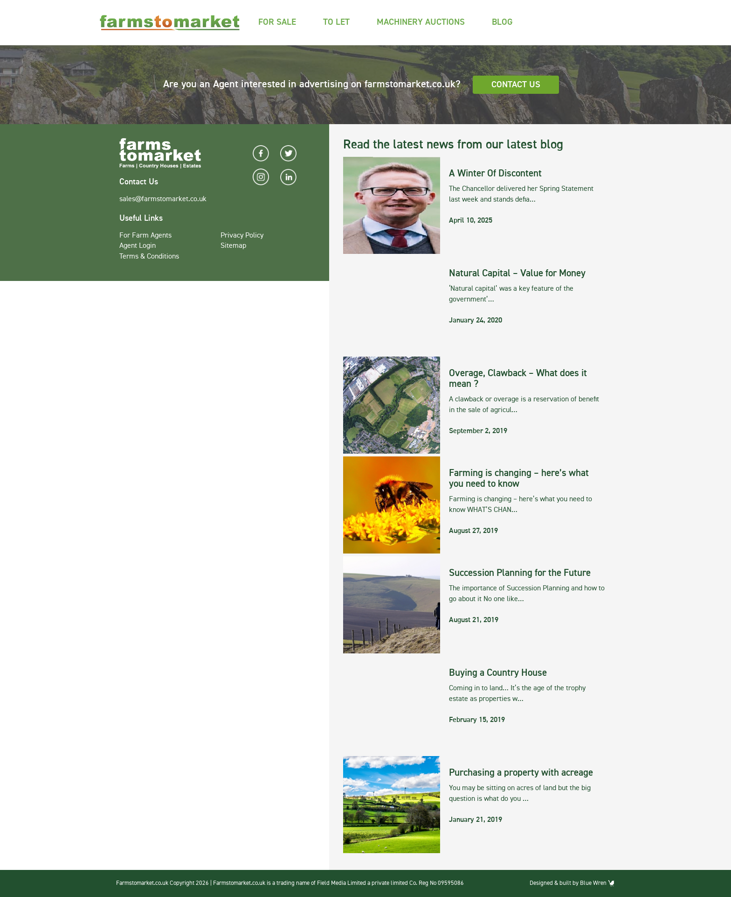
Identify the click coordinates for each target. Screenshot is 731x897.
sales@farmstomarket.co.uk (163, 199)
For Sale (277, 22)
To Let (336, 22)
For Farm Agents (145, 235)
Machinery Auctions (421, 22)
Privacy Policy (242, 235)
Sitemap (233, 246)
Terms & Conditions (149, 256)
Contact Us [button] (515, 84)
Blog (502, 22)
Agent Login (137, 246)
